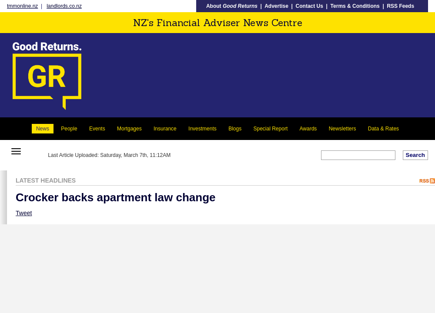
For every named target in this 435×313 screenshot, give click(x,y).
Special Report (271, 129)
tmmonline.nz (22, 6)
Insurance (165, 129)
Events (97, 129)
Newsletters (342, 129)
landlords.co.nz (64, 6)
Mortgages (129, 129)
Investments (202, 129)
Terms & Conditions (355, 6)
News (42, 129)
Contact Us (309, 6)
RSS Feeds (400, 6)
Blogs (234, 129)
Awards (308, 129)
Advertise (276, 6)
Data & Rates (383, 129)
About (232, 6)
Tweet (24, 213)
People (69, 129)
